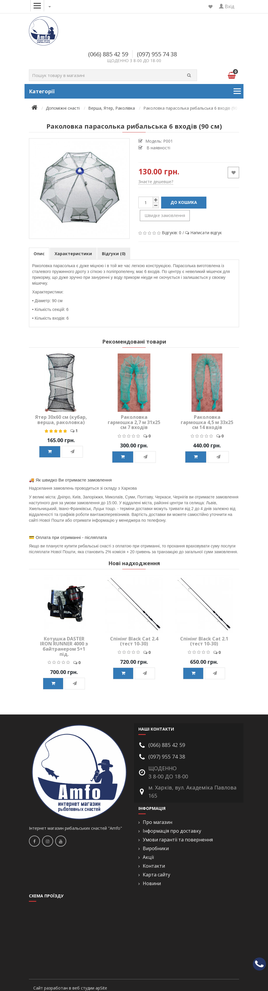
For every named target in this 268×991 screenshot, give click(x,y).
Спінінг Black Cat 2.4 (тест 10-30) (134, 641)
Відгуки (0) (114, 253)
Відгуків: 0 (171, 232)
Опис (39, 253)
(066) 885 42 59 (108, 54)
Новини (152, 883)
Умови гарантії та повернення (178, 840)
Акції (148, 857)
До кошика (183, 202)
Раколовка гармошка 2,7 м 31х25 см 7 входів (134, 422)
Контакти (154, 866)
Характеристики (73, 253)
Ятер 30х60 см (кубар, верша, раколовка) (61, 420)
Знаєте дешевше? (155, 181)
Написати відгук (206, 232)
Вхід (226, 6)
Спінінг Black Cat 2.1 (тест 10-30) (204, 641)
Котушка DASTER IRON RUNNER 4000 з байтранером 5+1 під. (64, 646)
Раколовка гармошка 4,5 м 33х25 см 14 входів (207, 422)
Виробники (156, 848)
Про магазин (157, 822)
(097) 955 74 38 (157, 54)
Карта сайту (156, 875)
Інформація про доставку (172, 831)
